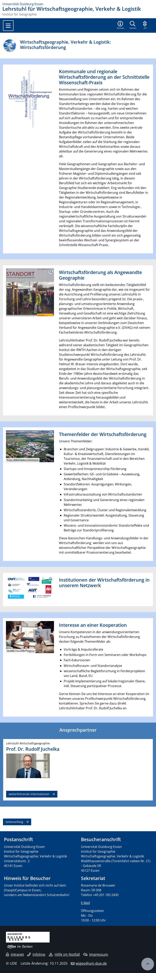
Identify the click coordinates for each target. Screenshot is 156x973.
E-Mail (85, 903)
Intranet (15, 954)
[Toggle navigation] (8, 25)
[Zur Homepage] (78, 4)
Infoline (36, 954)
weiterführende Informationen (29, 794)
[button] (120, 25)
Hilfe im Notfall (64, 954)
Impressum (95, 954)
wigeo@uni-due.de (91, 963)
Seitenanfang (14, 822)
